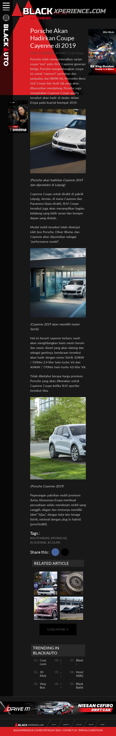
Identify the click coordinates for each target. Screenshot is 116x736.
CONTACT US (69, 730)
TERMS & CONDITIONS (90, 730)
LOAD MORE (58, 629)
